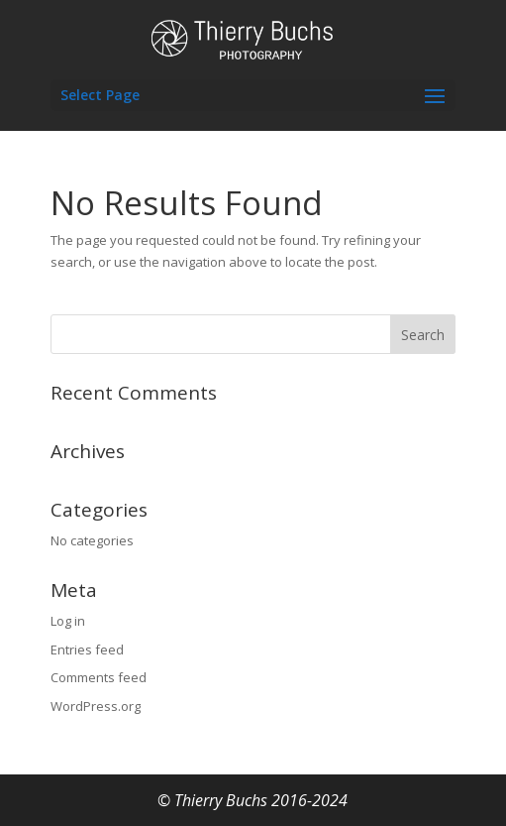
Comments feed (99, 677)
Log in (68, 621)
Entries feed (87, 649)
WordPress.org (96, 706)
